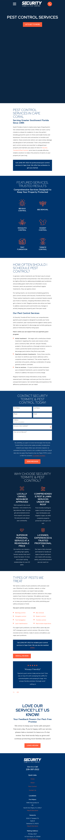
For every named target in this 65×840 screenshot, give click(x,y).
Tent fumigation (20, 591)
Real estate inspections (43, 595)
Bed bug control (20, 584)
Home (33, 750)
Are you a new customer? (21, 397)
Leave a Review (32, 717)
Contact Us (32, 762)
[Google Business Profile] (30, 820)
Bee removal (40, 584)
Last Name (37, 379)
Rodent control (41, 588)
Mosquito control (21, 588)
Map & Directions (32, 782)
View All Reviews (22, 627)
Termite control (41, 591)
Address (16, 391)
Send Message (32, 433)
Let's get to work (32, 24)
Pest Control (32, 758)
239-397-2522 (32, 741)
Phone (15, 385)
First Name (17, 379)
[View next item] (17, 664)
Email (35, 385)
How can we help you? (20, 403)
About (32, 754)
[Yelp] (35, 820)
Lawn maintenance (21, 595)
